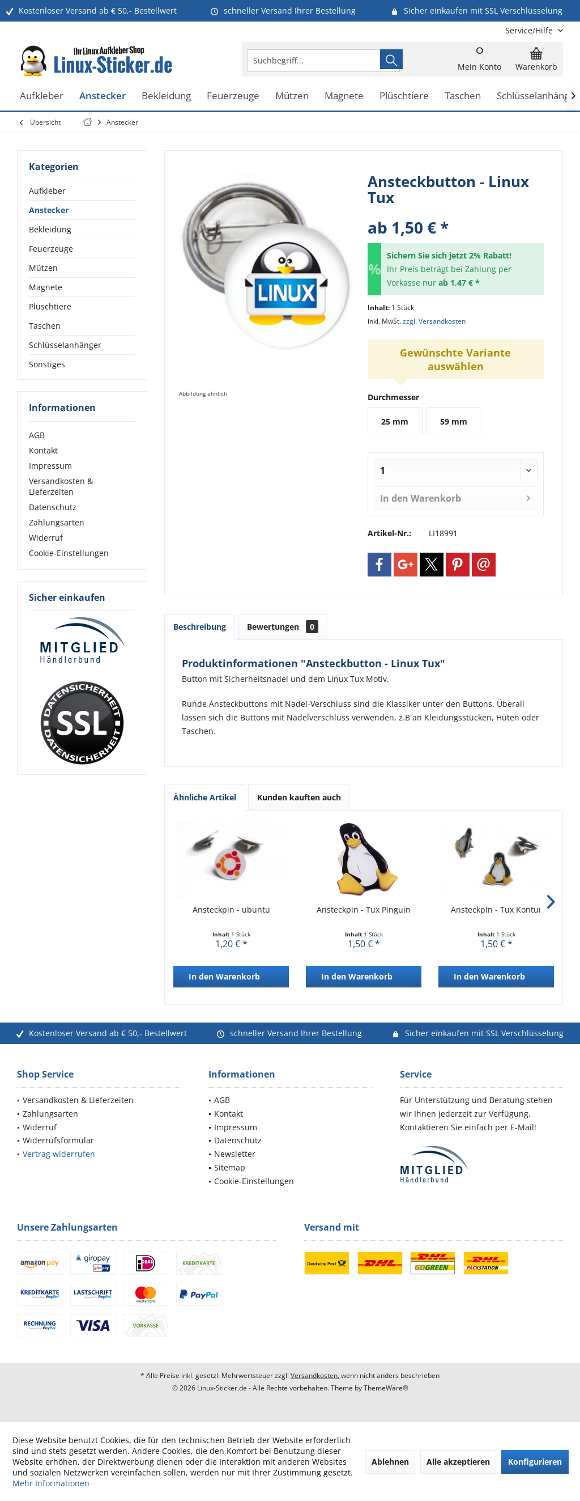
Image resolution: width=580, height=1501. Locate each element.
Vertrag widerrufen (59, 1153)
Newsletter (234, 1153)
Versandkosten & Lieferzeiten (61, 486)
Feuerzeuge (51, 248)
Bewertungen (282, 626)
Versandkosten (314, 1375)
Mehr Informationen (50, 1483)
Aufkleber (47, 190)
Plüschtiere (50, 306)
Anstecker (49, 210)
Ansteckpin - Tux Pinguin (364, 909)
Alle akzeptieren (458, 1461)
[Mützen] (292, 96)
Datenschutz (52, 507)
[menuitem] (530, 30)
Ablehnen (390, 1461)
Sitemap (229, 1167)
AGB (37, 435)
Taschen (45, 325)
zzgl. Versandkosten (434, 321)
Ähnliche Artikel (204, 797)
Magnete (45, 287)
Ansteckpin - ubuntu (231, 909)
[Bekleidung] (166, 96)
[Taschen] (463, 96)
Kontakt (43, 450)
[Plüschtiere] (404, 96)
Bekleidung (50, 229)
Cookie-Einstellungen (69, 553)
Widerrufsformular (58, 1140)
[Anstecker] (102, 96)
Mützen (43, 267)
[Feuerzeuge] (233, 96)
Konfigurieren (535, 1461)
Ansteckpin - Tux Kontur (496, 909)
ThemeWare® (386, 1388)
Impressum (50, 465)
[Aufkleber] (41, 96)
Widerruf (46, 537)
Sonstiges (47, 364)
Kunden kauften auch (299, 797)
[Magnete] (344, 96)
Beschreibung (199, 626)
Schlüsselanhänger (65, 345)
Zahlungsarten (56, 522)
